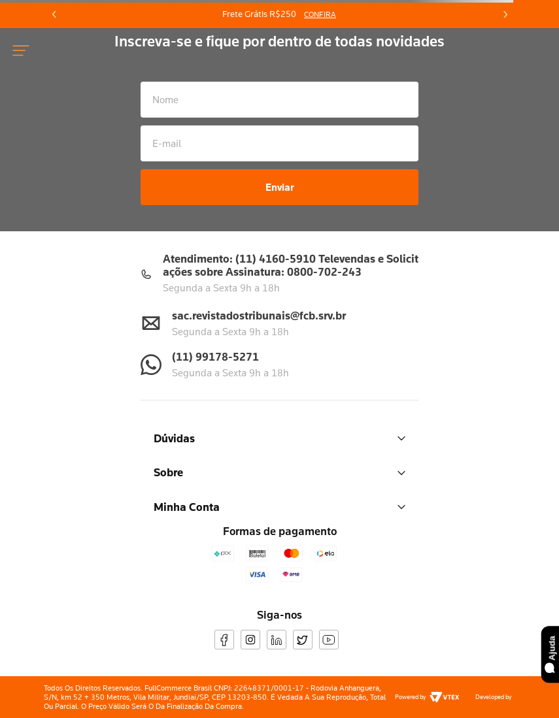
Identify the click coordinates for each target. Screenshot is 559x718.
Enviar (279, 186)
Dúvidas (279, 438)
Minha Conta (279, 506)
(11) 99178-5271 (215, 356)
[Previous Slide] (54, 14)
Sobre (279, 472)
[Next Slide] (504, 14)
